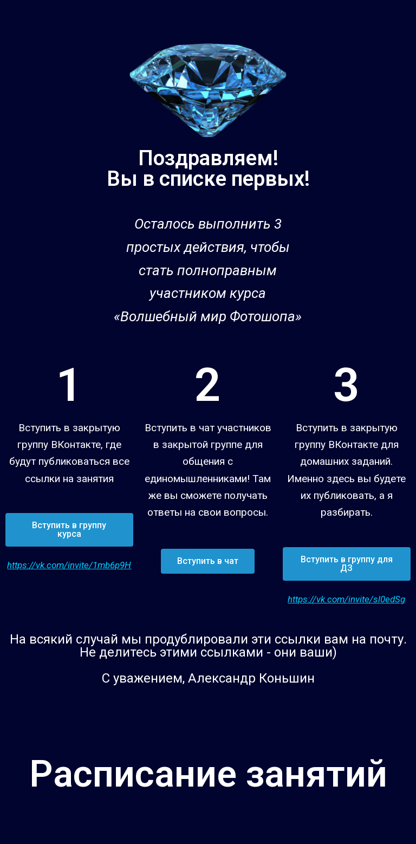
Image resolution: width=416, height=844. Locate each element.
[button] (69, 530)
